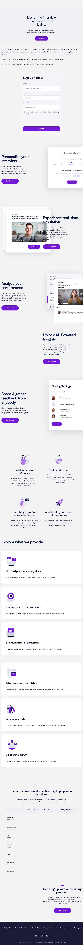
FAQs (20, 928)
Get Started (10, 181)
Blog (5, 928)
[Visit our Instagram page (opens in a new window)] (41, 935)
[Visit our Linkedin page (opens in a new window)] (47, 935)
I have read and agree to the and (42, 113)
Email (24, 93)
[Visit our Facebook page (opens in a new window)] (36, 935)
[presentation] (34, 120)
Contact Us (12, 928)
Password (26, 103)
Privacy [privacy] (76, 928)
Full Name (26, 84)
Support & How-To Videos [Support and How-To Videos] (33, 928)
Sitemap (62, 928)
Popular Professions (50, 928)
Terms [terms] (70, 928)
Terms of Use (47, 112)
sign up (41, 38)
